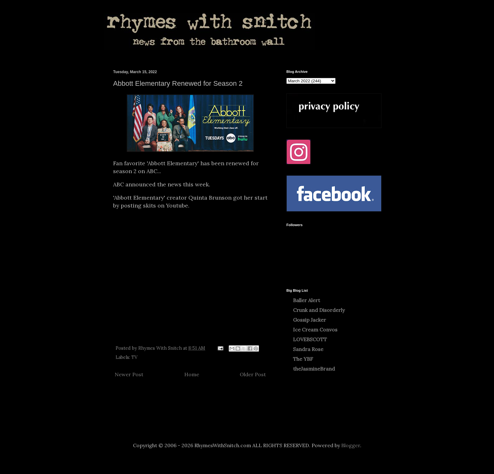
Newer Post (129, 374)
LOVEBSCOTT (310, 339)
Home (191, 374)
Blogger (350, 445)
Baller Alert (306, 300)
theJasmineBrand (314, 369)
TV (134, 357)
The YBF (303, 359)
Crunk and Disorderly (319, 310)
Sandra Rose (308, 349)
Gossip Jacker (309, 320)
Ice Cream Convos (315, 329)
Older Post (253, 374)
